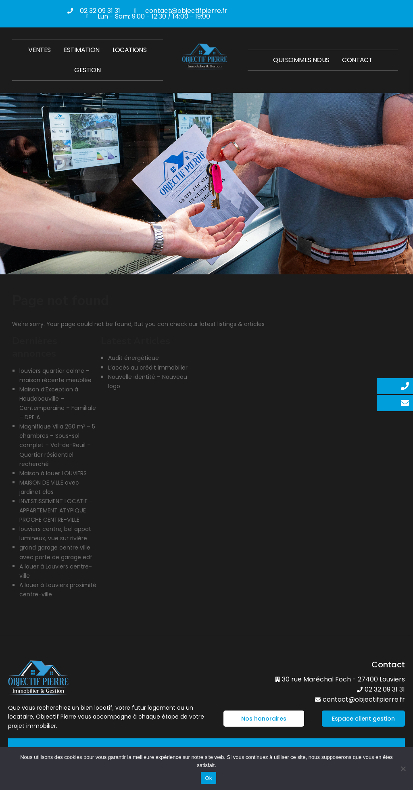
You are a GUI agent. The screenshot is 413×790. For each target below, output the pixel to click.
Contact (357, 60)
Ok (208, 778)
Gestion (87, 70)
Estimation (82, 49)
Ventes (39, 49)
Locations (130, 49)
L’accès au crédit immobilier (148, 368)
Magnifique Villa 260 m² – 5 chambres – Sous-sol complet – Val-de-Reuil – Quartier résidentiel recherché (57, 445)
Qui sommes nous (301, 60)
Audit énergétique (133, 358)
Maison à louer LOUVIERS (53, 473)
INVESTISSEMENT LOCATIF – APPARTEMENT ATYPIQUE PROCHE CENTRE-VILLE (56, 510)
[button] (263, 719)
